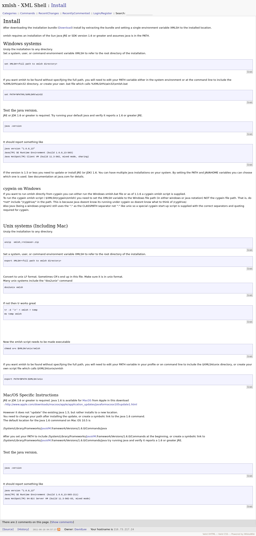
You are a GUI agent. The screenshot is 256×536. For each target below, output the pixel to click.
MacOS (86, 400)
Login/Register (102, 13)
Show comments (62, 522)
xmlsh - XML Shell (24, 5)
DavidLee (80, 529)
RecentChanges (49, 13)
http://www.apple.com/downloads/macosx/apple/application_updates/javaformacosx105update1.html (71, 404)
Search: (121, 13)
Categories (10, 13)
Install (58, 5)
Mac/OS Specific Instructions (30, 395)
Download (65, 27)
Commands (27, 13)
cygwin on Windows (22, 188)
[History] (23, 529)
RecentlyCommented (76, 13)
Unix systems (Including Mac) (35, 225)
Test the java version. (20, 110)
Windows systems (22, 43)
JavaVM (46, 428)
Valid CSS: (223, 534)
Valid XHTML (209, 534)
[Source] (8, 529)
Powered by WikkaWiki (243, 534)
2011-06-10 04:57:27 (44, 529)
